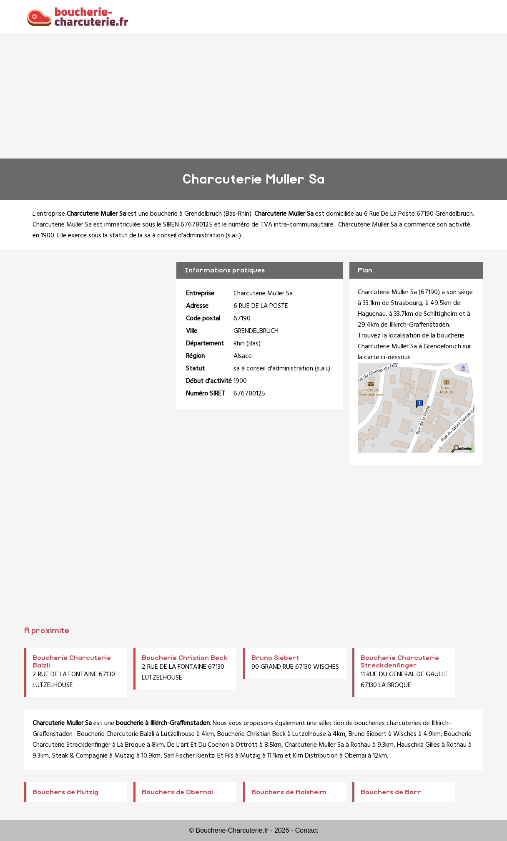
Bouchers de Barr (391, 792)
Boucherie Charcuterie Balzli (115, 734)
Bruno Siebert (275, 658)
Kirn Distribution (315, 755)
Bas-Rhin (237, 214)
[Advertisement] (253, 96)
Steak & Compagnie (80, 755)
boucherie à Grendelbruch (186, 214)
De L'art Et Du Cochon (198, 745)
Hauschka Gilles (418, 745)
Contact (306, 830)
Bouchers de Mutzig (65, 792)
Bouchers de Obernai (177, 792)
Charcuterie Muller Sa (314, 745)
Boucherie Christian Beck (185, 658)
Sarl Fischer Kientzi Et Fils (198, 755)
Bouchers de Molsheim (288, 792)
